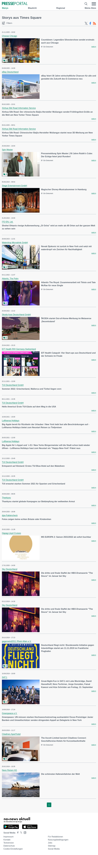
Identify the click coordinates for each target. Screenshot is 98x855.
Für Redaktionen (55, 837)
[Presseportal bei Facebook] (17, 833)
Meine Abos (90, 8)
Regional (60, 8)
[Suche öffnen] (86, 4)
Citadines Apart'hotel (11, 734)
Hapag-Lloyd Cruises (11, 533)
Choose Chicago (9, 36)
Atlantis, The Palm (10, 279)
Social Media (54, 849)
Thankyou (6, 498)
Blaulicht (32, 8)
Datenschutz (9, 846)
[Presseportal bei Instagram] (24, 832)
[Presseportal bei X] (20, 833)
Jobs (50, 843)
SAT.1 (4, 677)
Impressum (8, 837)
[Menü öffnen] (93, 4)
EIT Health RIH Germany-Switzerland (19, 349)
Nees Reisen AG (9, 770)
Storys (5, 8)
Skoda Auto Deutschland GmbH (16, 315)
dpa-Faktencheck (10, 515)
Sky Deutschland (9, 569)
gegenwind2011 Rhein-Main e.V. (16, 641)
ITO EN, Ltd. (7, 222)
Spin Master (7, 150)
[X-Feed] (86, 23)
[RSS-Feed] (94, 23)
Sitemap (51, 846)
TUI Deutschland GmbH (13, 385)
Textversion (8, 843)
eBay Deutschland (10, 72)
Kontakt (6, 840)
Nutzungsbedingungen (58, 840)
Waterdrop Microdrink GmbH (15, 243)
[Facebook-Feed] (90, 23)
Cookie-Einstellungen (13, 849)
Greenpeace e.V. (9, 713)
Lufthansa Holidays (10, 421)
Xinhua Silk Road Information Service (19, 108)
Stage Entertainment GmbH (14, 186)
